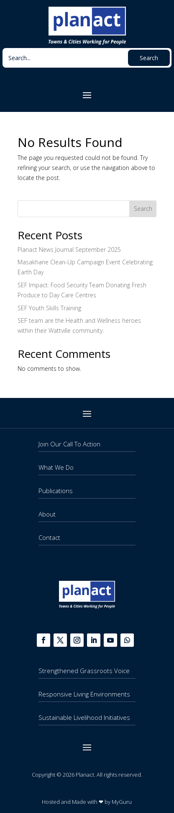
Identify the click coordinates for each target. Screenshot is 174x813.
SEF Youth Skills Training (49, 308)
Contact (49, 537)
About (47, 514)
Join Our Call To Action (69, 444)
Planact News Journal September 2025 (69, 249)
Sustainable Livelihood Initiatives (84, 717)
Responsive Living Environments (84, 694)
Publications (55, 490)
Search (143, 209)
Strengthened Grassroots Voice (84, 670)
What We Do (56, 467)
